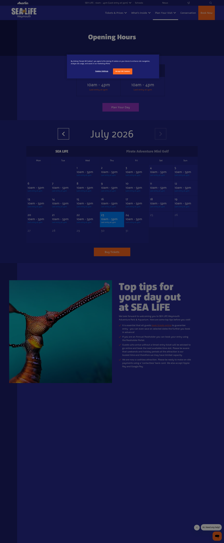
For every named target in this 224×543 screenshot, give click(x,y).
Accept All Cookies (122, 71)
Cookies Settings (101, 71)
